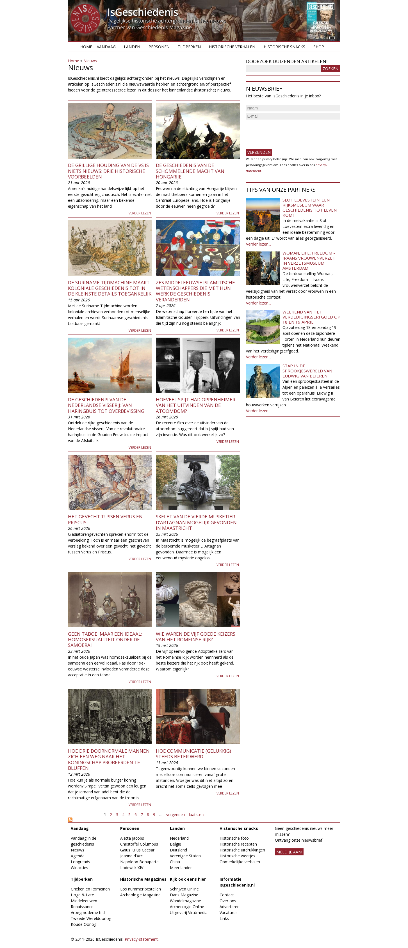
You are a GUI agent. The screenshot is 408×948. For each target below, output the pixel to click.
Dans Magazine (184, 894)
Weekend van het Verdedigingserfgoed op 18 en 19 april (311, 317)
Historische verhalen (232, 46)
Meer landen (181, 867)
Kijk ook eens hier (188, 879)
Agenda (78, 855)
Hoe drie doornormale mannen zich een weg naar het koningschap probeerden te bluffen (109, 759)
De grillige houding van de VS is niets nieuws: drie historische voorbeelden (108, 171)
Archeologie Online (187, 906)
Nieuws (90, 60)
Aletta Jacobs (132, 838)
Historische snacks (284, 46)
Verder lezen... (258, 244)
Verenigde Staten (185, 855)
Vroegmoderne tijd (88, 912)
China (175, 861)
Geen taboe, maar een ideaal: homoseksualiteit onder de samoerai (105, 640)
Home (86, 46)
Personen (159, 46)
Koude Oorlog (83, 924)
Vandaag (106, 46)
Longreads (80, 861)
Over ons (228, 900)
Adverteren (230, 906)
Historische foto (234, 838)
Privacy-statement (141, 939)
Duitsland (178, 850)
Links (224, 918)
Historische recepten (238, 844)
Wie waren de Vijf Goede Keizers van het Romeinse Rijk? (195, 637)
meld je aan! (289, 852)
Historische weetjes (237, 855)
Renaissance (82, 906)
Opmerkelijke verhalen (240, 861)
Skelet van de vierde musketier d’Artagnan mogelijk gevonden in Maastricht (196, 522)
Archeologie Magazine (140, 894)
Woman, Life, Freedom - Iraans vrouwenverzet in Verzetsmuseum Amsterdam (308, 260)
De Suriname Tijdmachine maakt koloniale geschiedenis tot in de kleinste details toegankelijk (109, 288)
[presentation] (288, 132)
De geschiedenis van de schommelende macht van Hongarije (190, 171)
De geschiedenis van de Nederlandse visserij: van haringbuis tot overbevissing (106, 405)
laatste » (196, 814)
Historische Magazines (143, 879)
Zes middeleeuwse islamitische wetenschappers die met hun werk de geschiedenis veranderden (195, 291)
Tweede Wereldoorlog (91, 918)
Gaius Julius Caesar (137, 850)
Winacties (79, 867)
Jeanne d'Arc (131, 855)
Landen (132, 46)
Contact (227, 894)
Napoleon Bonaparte (139, 861)
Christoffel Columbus (139, 844)
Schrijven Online (184, 889)
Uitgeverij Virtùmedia (189, 912)
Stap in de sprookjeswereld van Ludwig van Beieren (307, 371)
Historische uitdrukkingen (242, 850)
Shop (318, 46)
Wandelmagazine (185, 900)
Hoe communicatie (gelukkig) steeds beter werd (193, 754)
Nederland (179, 838)
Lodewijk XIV (131, 867)
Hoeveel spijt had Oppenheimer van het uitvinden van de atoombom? (195, 405)
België (175, 844)
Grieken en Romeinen (90, 889)
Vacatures (229, 912)
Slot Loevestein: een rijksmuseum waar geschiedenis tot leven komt (309, 207)
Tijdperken (189, 46)
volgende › (175, 814)
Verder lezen (140, 213)
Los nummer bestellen (140, 889)
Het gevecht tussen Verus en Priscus (105, 519)
